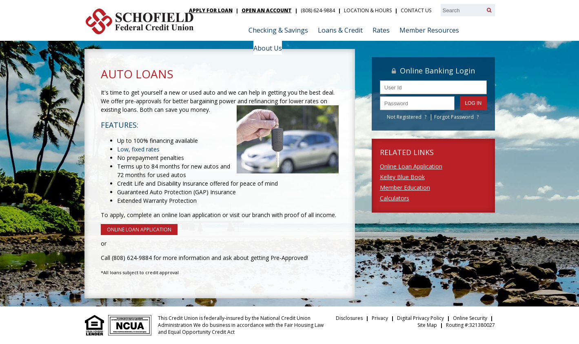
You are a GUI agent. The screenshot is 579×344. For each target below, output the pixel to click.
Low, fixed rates (138, 149)
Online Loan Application (411, 166)
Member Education (405, 187)
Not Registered (404, 116)
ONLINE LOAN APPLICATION (139, 229)
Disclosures (349, 318)
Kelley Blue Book (402, 177)
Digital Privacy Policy (420, 318)
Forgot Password (454, 116)
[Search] (489, 10)
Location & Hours (368, 10)
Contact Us (416, 10)
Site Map (427, 325)
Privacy (380, 318)
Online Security (470, 318)
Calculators (394, 198)
